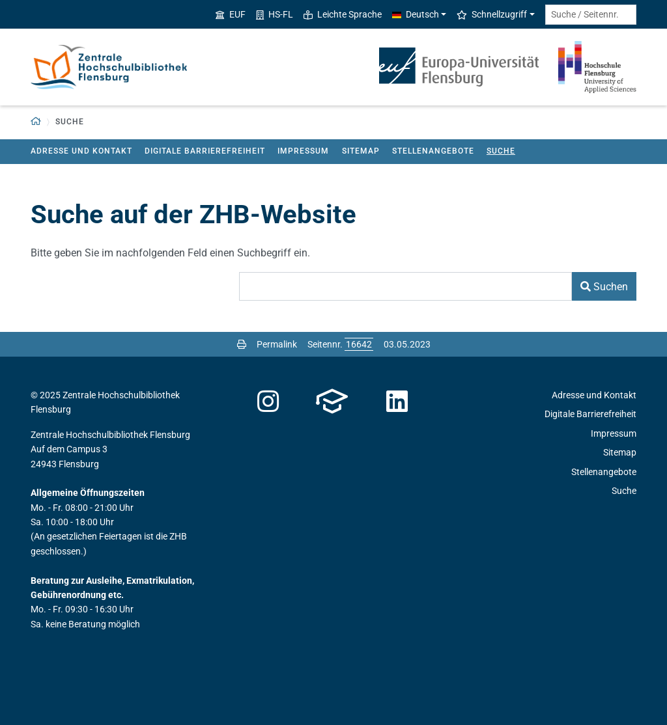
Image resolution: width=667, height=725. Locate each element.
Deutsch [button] (415, 14)
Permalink (277, 344)
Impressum (303, 151)
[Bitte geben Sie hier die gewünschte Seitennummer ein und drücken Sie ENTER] (359, 344)
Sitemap (361, 151)
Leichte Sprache (343, 14)
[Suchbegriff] (405, 286)
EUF (231, 14)
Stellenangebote (433, 151)
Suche (501, 151)
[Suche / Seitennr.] (590, 15)
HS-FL (274, 14)
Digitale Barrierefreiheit (205, 151)
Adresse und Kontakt (81, 151)
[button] (36, 122)
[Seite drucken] (241, 344)
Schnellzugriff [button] (492, 14)
